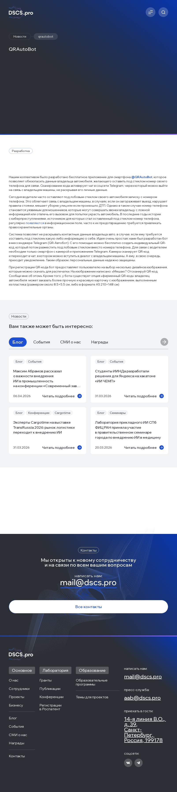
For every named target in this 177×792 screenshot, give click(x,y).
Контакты (17, 756)
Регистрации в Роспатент (50, 707)
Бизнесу (16, 705)
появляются (35, 289)
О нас (14, 680)
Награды (99, 408)
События (41, 408)
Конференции (51, 697)
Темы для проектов (92, 697)
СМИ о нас (70, 408)
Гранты (45, 680)
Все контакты (88, 606)
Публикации (49, 689)
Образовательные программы (92, 682)
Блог (17, 408)
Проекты (16, 697)
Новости (19, 36)
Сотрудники (19, 689)
